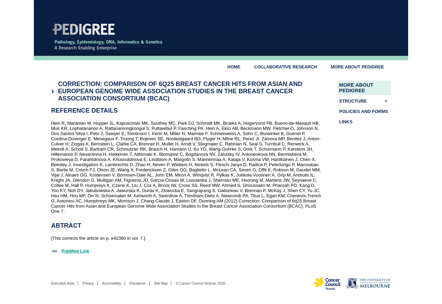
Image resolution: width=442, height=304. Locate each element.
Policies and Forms (363, 111)
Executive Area (62, 283)
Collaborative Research (285, 67)
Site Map (160, 283)
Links (346, 121)
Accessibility (111, 283)
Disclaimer (137, 283)
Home (233, 67)
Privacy (88, 283)
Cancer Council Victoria (197, 283)
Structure (365, 101)
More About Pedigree (357, 67)
